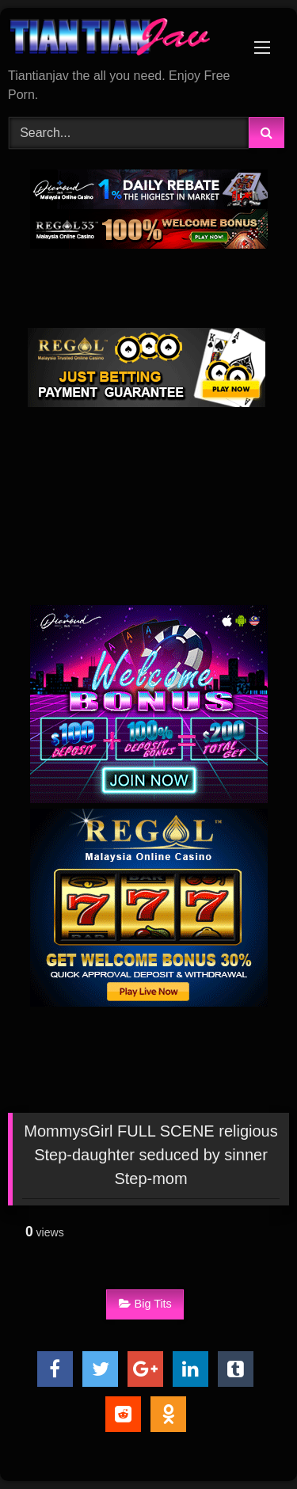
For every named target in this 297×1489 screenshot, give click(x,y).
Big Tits (145, 1303)
